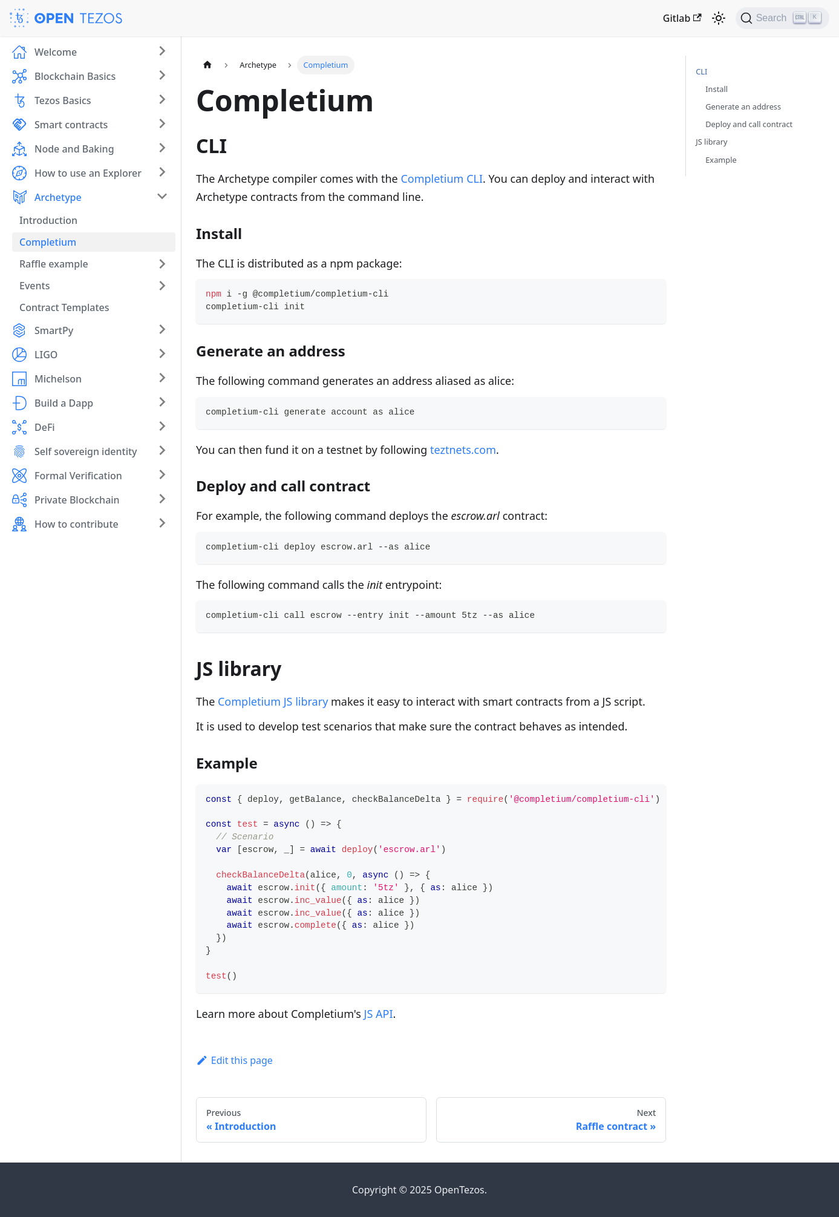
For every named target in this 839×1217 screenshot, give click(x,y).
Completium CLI (441, 178)
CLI (701, 71)
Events (34, 285)
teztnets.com (463, 449)
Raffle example (53, 264)
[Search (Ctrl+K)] (782, 18)
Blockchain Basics (75, 76)
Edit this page (234, 1060)
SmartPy (53, 330)
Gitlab (682, 18)
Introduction (48, 220)
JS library (711, 141)
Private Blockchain (77, 500)
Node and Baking (74, 149)
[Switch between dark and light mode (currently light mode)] (718, 18)
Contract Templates (64, 307)
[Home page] (207, 65)
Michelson (58, 378)
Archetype (58, 197)
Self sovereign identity (85, 451)
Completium (47, 242)
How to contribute (76, 524)
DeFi (44, 427)
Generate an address (743, 106)
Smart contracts (71, 124)
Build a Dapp (63, 403)
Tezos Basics (62, 100)
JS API (378, 1013)
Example (720, 159)
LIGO (45, 354)
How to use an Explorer (88, 173)
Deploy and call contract (748, 124)
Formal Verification (78, 475)
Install (716, 89)
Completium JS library (273, 701)
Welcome (55, 52)
